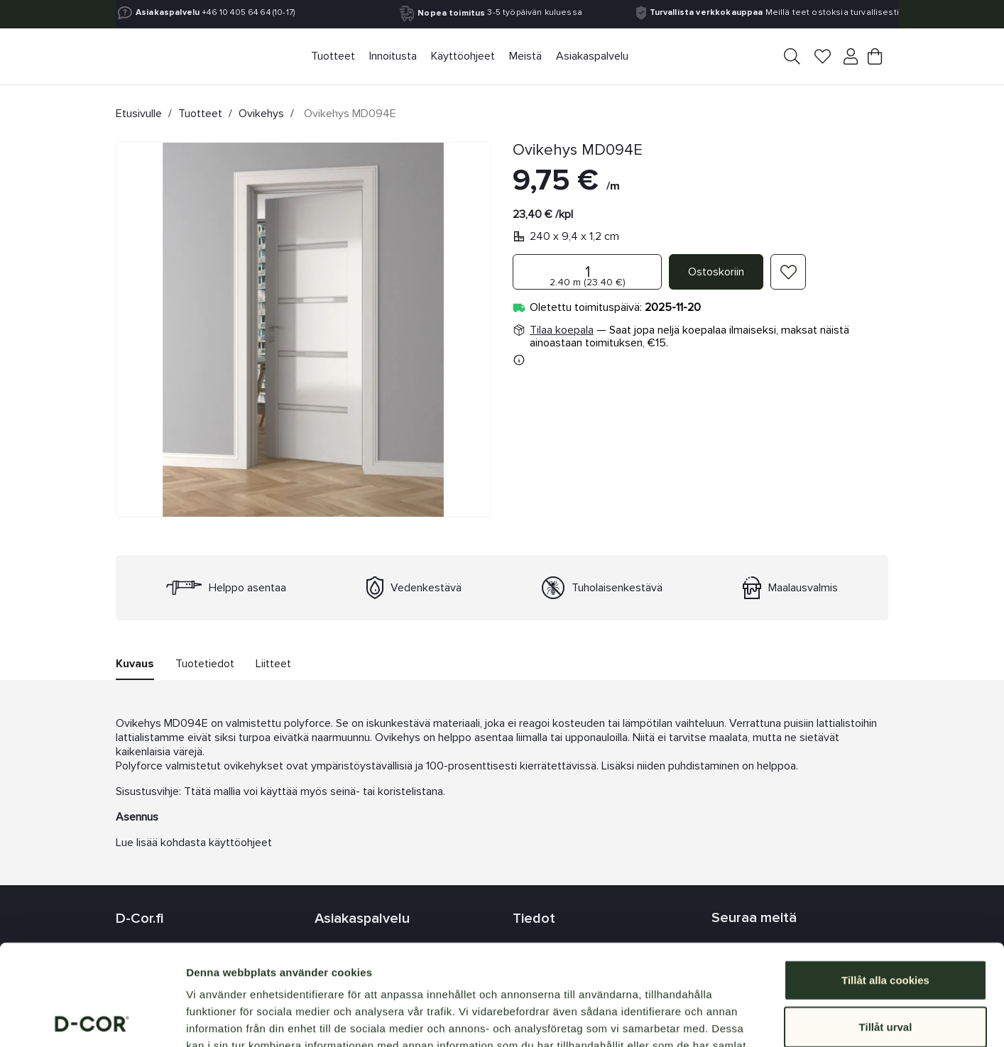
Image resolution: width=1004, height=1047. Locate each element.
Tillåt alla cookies (885, 879)
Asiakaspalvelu (168, 13)
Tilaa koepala (562, 330)
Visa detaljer (771, 1019)
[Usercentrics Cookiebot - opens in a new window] (92, 1019)
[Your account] (847, 59)
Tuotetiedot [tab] (204, 664)
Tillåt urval (885, 926)
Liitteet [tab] (273, 664)
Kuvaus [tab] (135, 663)
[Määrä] (587, 272)
